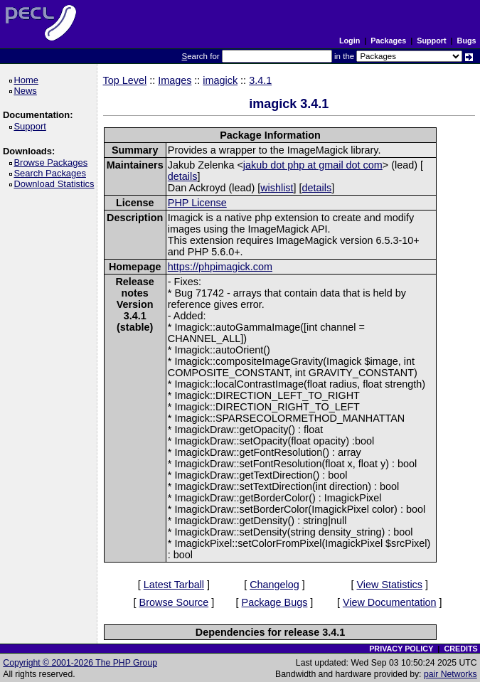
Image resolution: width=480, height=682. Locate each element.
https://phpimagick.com (220, 266)
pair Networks (450, 674)
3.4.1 (260, 80)
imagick (220, 80)
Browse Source (174, 602)
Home (28, 80)
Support (431, 40)
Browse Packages (53, 162)
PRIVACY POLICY (401, 648)
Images (174, 80)
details (183, 176)
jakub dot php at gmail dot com (313, 165)
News (27, 90)
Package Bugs (275, 602)
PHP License (197, 202)
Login (349, 40)
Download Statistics (56, 184)
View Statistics (389, 584)
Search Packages (52, 173)
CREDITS (460, 648)
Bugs (466, 40)
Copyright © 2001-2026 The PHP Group (80, 663)
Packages (388, 40)
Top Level (125, 80)
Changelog (274, 584)
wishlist (276, 187)
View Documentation (390, 602)
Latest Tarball (174, 584)
